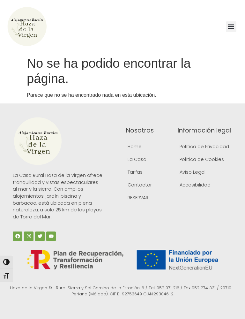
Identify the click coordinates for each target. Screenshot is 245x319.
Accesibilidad (195, 185)
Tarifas (135, 172)
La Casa (137, 159)
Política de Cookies (202, 159)
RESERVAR (138, 197)
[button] (231, 26)
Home (135, 146)
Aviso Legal (192, 172)
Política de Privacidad (204, 146)
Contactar (140, 185)
